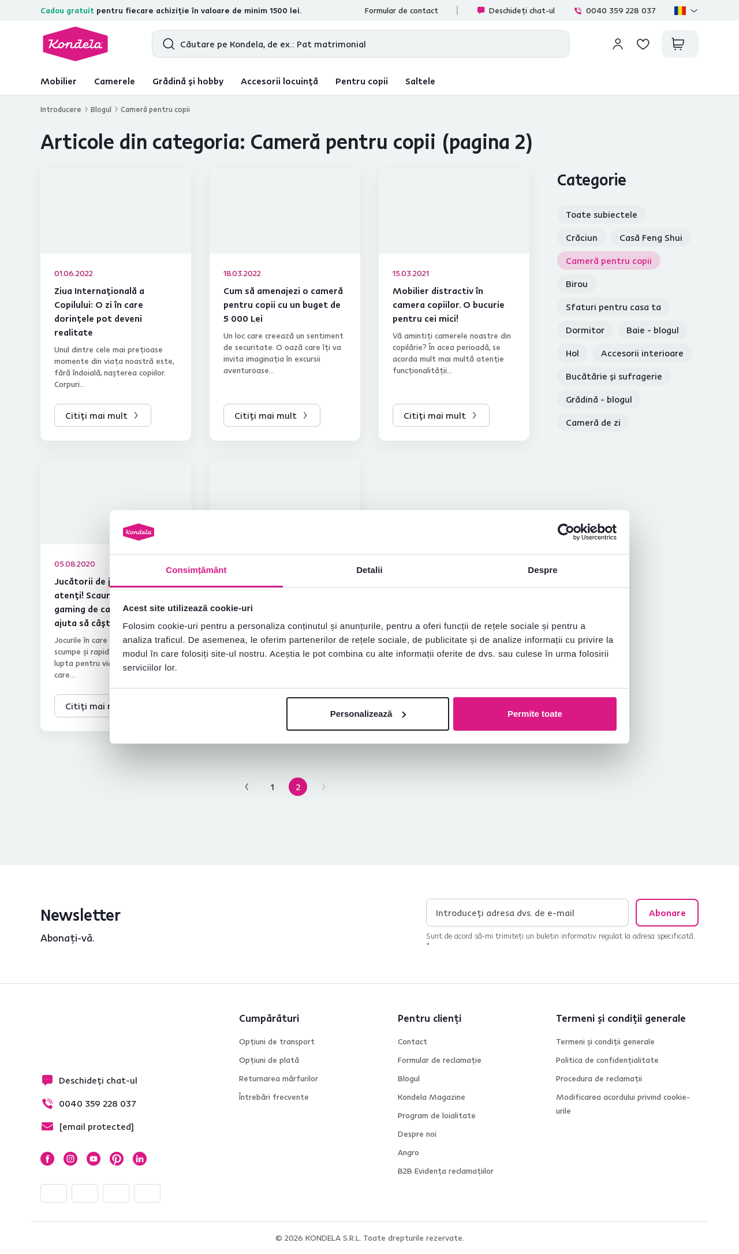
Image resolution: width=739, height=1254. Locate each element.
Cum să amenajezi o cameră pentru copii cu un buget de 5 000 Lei (283, 304)
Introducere (60, 109)
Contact (412, 1041)
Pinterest (117, 1159)
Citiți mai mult (96, 415)
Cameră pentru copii (609, 260)
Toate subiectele (601, 214)
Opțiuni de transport (277, 1041)
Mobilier (58, 81)
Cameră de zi (593, 422)
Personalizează (368, 714)
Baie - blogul (652, 330)
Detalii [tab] (369, 570)
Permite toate (534, 714)
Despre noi (417, 1134)
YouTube (93, 1159)
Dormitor (585, 330)
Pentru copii (361, 81)
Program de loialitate (437, 1115)
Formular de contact (401, 10)
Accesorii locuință (279, 81)
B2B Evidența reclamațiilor (446, 1171)
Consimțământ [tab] (196, 570)
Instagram (70, 1159)
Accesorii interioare (642, 353)
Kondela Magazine (431, 1097)
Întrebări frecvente (274, 1097)
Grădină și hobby (187, 81)
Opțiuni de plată (269, 1060)
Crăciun (582, 237)
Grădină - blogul (599, 399)
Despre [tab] (542, 570)
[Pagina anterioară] (247, 786)
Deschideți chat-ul (515, 10)
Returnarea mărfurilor (278, 1078)
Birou (577, 283)
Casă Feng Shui (650, 237)
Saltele (420, 81)
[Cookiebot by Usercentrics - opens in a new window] (566, 532)
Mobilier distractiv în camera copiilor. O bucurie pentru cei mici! (449, 304)
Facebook (47, 1159)
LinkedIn (140, 1159)
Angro (408, 1152)
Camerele (114, 81)
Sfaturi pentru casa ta (613, 306)
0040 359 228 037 (614, 10)
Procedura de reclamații (599, 1078)
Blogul (101, 109)
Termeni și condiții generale (605, 1041)
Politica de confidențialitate (607, 1060)
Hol (572, 353)
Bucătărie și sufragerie (614, 376)
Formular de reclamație (440, 1060)
